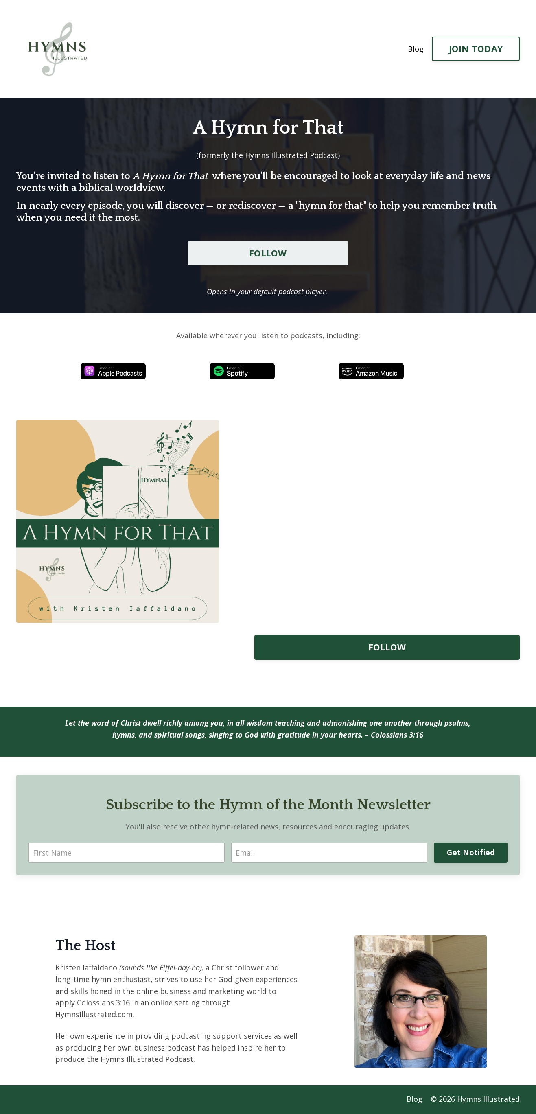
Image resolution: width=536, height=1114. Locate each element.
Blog (416, 49)
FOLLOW (268, 253)
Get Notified (470, 853)
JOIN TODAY (476, 49)
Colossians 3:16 (398, 735)
